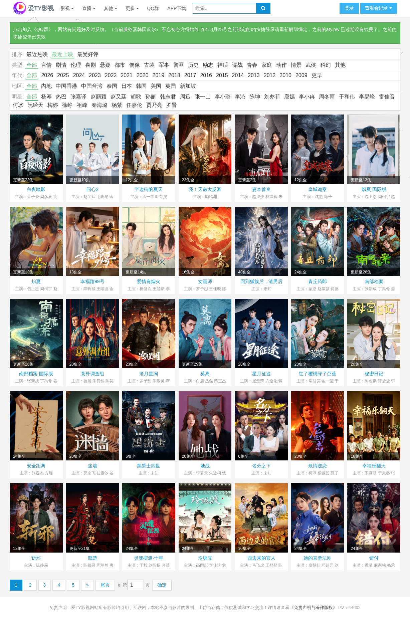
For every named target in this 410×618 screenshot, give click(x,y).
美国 (156, 86)
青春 (252, 65)
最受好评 (87, 54)
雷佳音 (387, 96)
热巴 (61, 96)
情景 (296, 65)
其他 (110, 8)
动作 (281, 65)
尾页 (105, 585)
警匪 (178, 65)
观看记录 (378, 8)
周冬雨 (327, 96)
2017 (190, 75)
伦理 (75, 65)
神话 (222, 65)
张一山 (203, 96)
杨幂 (46, 96)
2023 (95, 75)
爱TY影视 (33, 8)
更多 (132, 8)
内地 (46, 86)
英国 (170, 86)
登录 (349, 8)
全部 (31, 65)
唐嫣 (289, 96)
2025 (63, 75)
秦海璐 (99, 105)
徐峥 (67, 105)
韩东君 (168, 96)
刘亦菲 (272, 96)
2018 (174, 75)
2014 (238, 75)
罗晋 (171, 105)
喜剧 (90, 65)
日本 (126, 86)
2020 (143, 75)
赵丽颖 (98, 96)
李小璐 (223, 96)
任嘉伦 (134, 105)
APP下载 (176, 8)
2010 (285, 75)
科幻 (325, 65)
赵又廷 (119, 96)
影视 (67, 8)
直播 (88, 8)
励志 (208, 65)
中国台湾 (91, 86)
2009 (301, 75)
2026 (47, 75)
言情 (46, 65)
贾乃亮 (154, 105)
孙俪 (150, 96)
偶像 (134, 65)
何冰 (18, 105)
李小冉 (307, 96)
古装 (149, 65)
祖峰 (82, 105)
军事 (164, 65)
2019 (159, 75)
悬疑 (105, 65)
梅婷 (52, 105)
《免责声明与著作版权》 (313, 607)
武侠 (310, 65)
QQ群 (153, 8)
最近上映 (62, 54)
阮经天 (35, 105)
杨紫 (117, 105)
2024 (79, 75)
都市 (120, 65)
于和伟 (347, 96)
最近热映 (37, 54)
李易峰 (367, 96)
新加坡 (188, 86)
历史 (193, 65)
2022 (111, 75)
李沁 (240, 96)
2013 (254, 75)
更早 (317, 75)
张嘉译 (78, 96)
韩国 (141, 86)
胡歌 (136, 96)
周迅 (185, 96)
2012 (270, 75)
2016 (206, 75)
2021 (127, 75)
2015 (222, 75)
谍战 (237, 65)
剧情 (61, 65)
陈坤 (254, 96)
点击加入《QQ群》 (33, 29)
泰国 (112, 86)
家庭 (266, 65)
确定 (162, 585)
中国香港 (66, 86)
